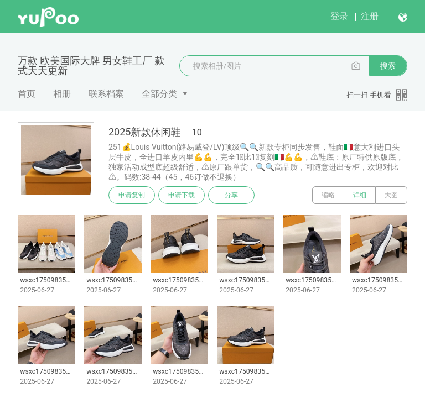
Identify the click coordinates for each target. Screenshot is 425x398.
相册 (62, 93)
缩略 (328, 195)
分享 (231, 195)
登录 (339, 16)
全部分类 (159, 93)
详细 (359, 195)
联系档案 (106, 93)
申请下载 (181, 195)
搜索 (388, 65)
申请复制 (131, 195)
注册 (370, 16)
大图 (391, 195)
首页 (26, 93)
